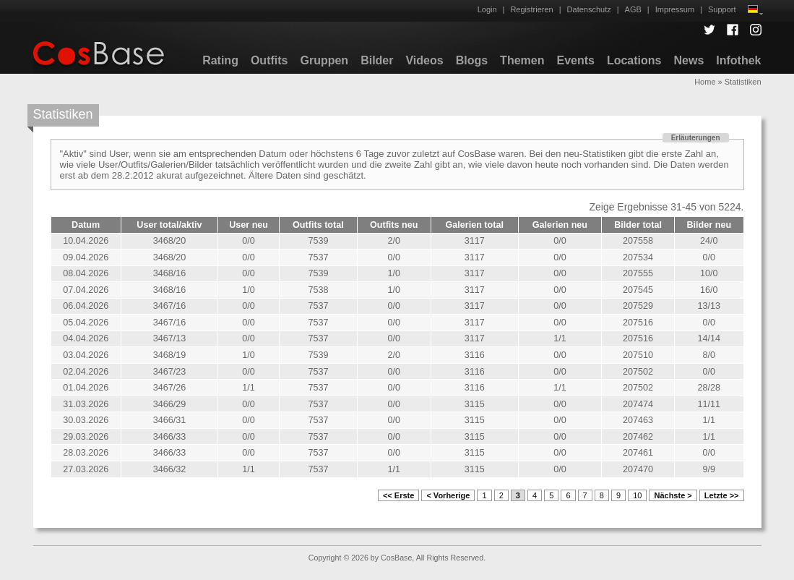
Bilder (377, 60)
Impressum (674, 9)
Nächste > (672, 495)
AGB (633, 9)
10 (637, 495)
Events (575, 60)
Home (704, 81)
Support (722, 9)
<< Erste (398, 495)
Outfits (269, 60)
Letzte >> (721, 495)
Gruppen (324, 60)
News (688, 60)
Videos (424, 60)
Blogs (472, 60)
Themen (522, 60)
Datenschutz (589, 9)
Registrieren (531, 9)
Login (487, 9)
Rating (220, 60)
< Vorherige (448, 495)
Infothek (738, 60)
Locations (634, 60)
